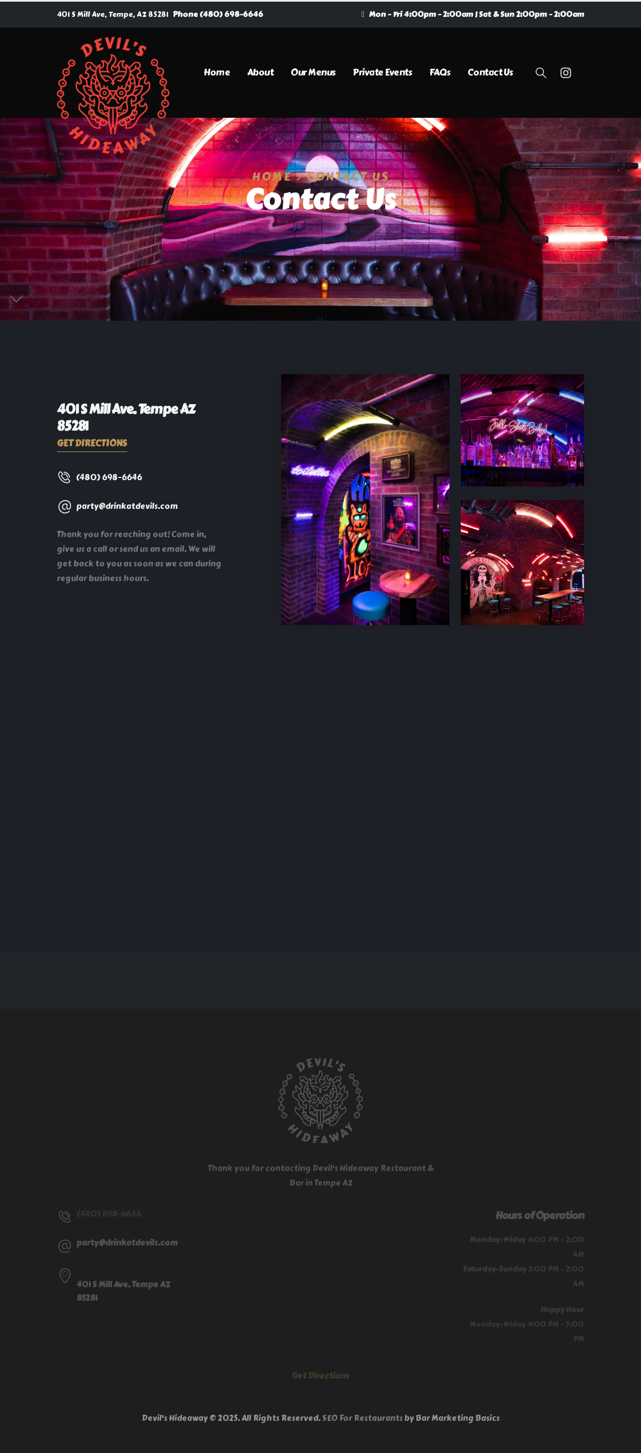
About (260, 72)
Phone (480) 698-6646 (218, 14)
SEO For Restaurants (362, 1418)
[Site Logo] (113, 95)
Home (216, 72)
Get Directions (92, 443)
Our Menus (313, 72)
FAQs (439, 72)
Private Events (382, 72)
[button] (541, 73)
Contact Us (490, 72)
